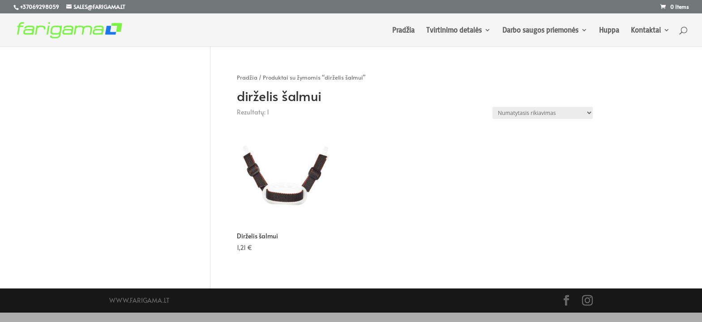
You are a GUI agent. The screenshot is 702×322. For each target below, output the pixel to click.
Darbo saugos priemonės (540, 30)
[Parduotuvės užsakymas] (542, 113)
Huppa (609, 30)
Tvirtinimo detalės (454, 30)
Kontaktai (646, 30)
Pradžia (403, 30)
